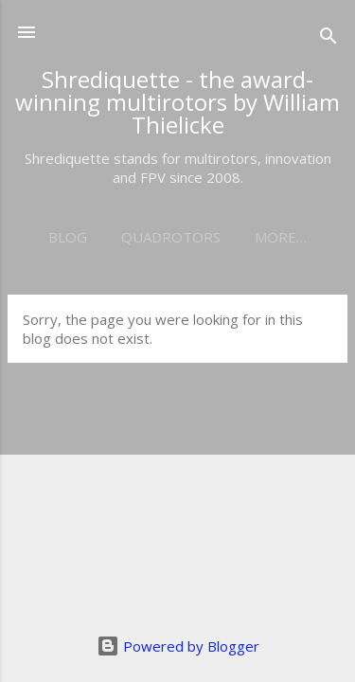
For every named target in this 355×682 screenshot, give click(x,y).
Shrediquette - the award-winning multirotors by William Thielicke (177, 101)
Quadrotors (171, 236)
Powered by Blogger (178, 646)
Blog (67, 236)
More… (281, 236)
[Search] (328, 38)
